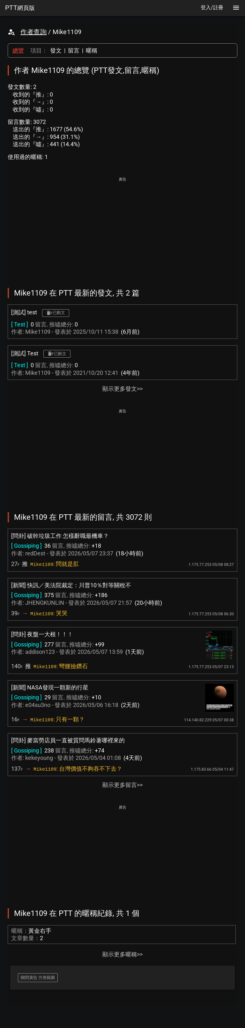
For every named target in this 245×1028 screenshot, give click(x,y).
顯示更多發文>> (122, 388)
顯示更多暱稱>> (122, 954)
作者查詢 (33, 32)
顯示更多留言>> (122, 785)
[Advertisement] (122, 228)
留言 (73, 50)
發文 (56, 50)
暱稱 (91, 50)
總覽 (18, 50)
